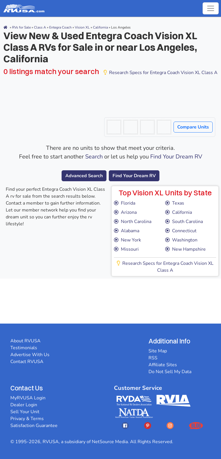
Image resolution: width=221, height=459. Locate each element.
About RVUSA (25, 341)
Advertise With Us (29, 355)
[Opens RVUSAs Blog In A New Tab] (196, 425)
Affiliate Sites (162, 365)
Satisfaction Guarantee (34, 425)
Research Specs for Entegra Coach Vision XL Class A (161, 72)
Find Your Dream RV (176, 156)
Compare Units (193, 127)
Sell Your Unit (24, 412)
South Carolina (184, 221)
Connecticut (181, 231)
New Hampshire (185, 249)
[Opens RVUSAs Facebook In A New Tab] (125, 425)
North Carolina (132, 221)
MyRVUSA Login (27, 398)
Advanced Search (84, 176)
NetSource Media (110, 442)
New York (127, 240)
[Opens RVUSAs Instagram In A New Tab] (170, 425)
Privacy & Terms (27, 418)
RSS (152, 358)
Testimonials (23, 348)
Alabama (126, 231)
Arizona (125, 212)
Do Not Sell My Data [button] (169, 372)
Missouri (126, 249)
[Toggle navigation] (211, 8)
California (178, 212)
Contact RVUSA (26, 361)
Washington (181, 240)
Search (94, 156)
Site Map (157, 351)
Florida (124, 203)
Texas (174, 203)
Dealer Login (23, 405)
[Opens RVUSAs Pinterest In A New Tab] (147, 425)
